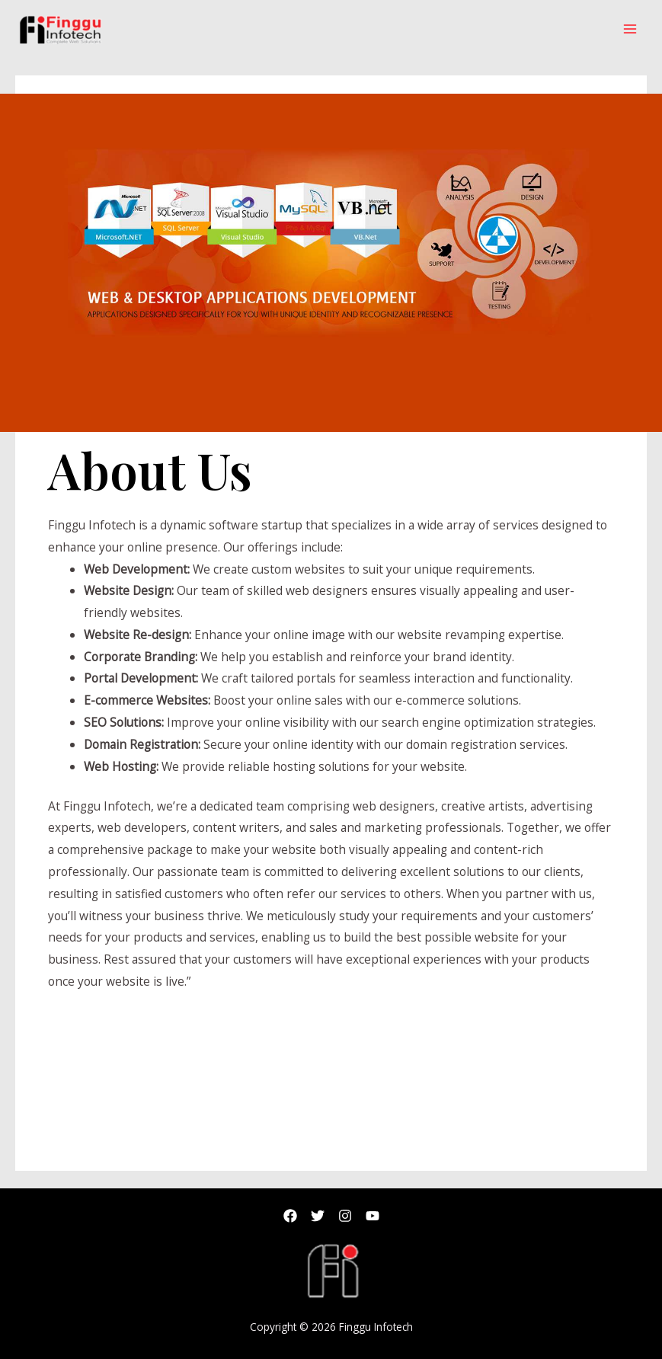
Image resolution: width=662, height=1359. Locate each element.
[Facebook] (290, 1216)
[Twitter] (318, 1216)
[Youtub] (372, 1216)
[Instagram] (345, 1216)
